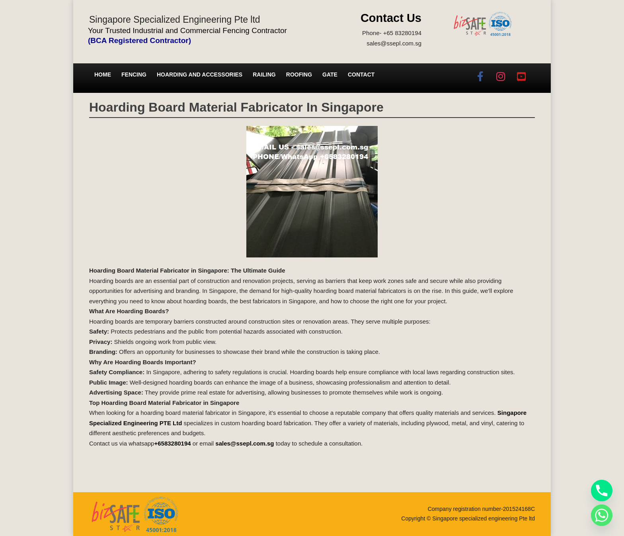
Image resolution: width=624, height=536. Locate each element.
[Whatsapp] (601, 515)
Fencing (133, 74)
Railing (264, 74)
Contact (361, 74)
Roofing (299, 74)
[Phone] (601, 490)
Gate (329, 74)
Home (102, 74)
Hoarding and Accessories (199, 74)
